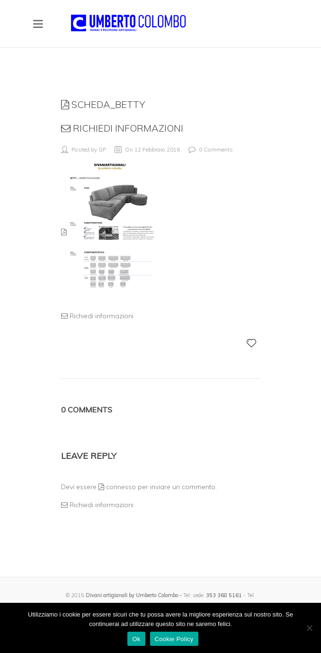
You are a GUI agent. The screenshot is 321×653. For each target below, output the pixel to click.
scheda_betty (103, 104)
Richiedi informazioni (122, 128)
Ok (136, 639)
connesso (117, 487)
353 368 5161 (224, 595)
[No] (309, 628)
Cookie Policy (174, 639)
